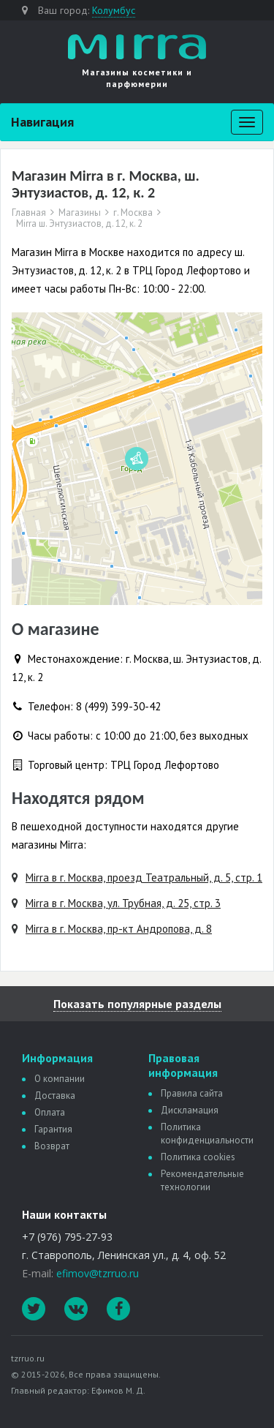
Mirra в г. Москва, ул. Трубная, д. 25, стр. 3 (123, 903)
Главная (29, 212)
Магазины (79, 212)
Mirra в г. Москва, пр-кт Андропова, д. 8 (119, 929)
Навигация (42, 121)
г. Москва (133, 212)
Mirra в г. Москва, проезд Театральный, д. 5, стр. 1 (144, 877)
